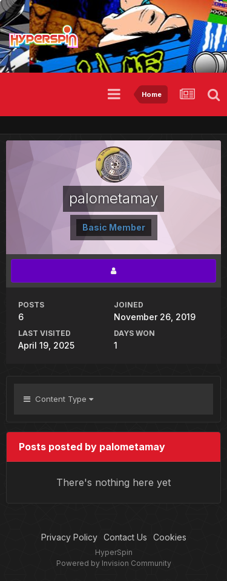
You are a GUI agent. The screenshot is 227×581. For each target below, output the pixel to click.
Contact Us (125, 537)
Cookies (169, 537)
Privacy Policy (69, 537)
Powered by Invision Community (113, 563)
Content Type (58, 399)
